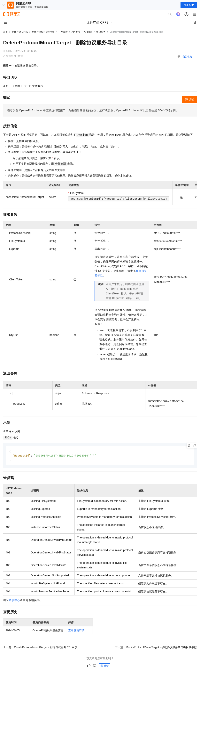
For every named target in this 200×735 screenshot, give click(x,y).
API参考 (76, 32)
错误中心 (14, 600)
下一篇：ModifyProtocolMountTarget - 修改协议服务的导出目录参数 (156, 647)
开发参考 (63, 32)
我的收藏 (187, 56)
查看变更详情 (76, 630)
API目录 (88, 32)
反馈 (104, 666)
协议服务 (101, 32)
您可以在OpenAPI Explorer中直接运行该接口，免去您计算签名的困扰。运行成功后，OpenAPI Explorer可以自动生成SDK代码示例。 (93, 110)
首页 (5, 32)
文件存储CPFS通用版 (43, 32)
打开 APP (189, 5)
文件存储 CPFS (20, 32)
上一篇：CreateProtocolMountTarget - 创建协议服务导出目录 (40, 647)
